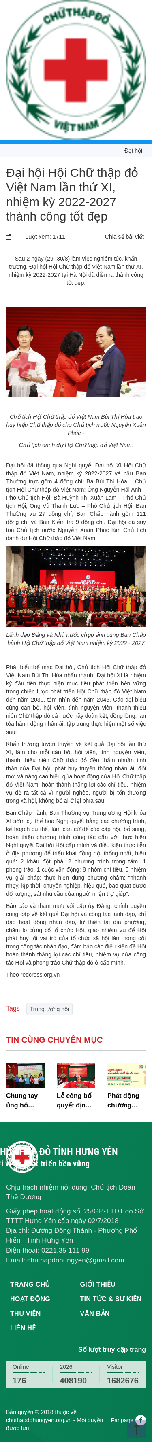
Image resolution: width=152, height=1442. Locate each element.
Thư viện (25, 1313)
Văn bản (95, 1313)
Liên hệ (23, 1328)
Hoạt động (30, 1299)
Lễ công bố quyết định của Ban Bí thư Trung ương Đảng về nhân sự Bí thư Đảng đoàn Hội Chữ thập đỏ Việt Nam (76, 1101)
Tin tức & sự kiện (111, 1299)
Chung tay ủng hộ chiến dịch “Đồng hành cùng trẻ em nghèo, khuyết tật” (24, 1101)
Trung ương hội (49, 1009)
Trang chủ (30, 1284)
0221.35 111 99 (65, 1250)
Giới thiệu (98, 1284)
